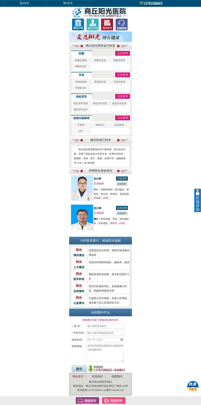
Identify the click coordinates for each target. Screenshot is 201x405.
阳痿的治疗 (81, 66)
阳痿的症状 (100, 60)
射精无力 (100, 125)
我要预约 (116, 376)
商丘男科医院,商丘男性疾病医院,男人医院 (100, 12)
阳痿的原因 (81, 60)
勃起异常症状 (100, 103)
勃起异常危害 (119, 103)
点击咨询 (122, 53)
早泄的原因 (81, 81)
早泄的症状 (100, 81)
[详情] (105, 198)
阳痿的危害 (119, 60)
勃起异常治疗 (81, 109)
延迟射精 (119, 125)
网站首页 (77, 376)
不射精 (80, 125)
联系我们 (97, 376)
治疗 (81, 131)
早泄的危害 (119, 81)
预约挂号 (68, 3)
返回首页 (24, 3)
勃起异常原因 (81, 103)
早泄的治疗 (81, 88)
